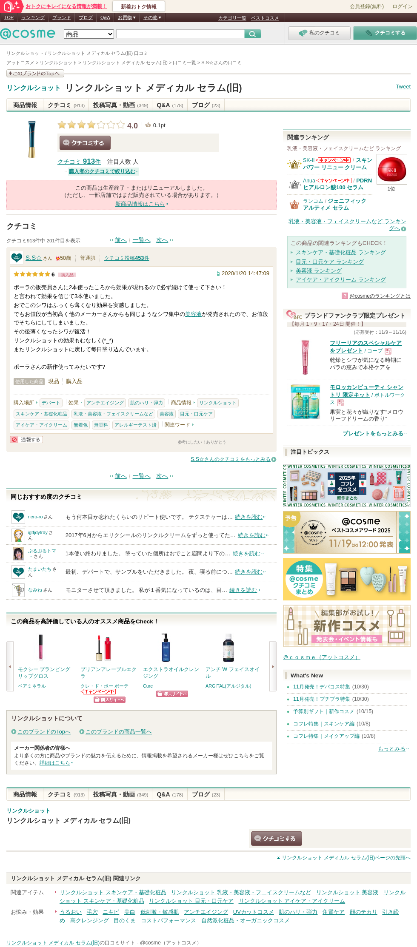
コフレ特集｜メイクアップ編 (326, 736)
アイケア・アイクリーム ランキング (341, 279)
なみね (35, 589)
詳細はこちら (55, 763)
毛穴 (92, 912)
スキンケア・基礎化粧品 (41, 413)
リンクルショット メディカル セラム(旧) (153, 87)
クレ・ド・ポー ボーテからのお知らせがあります (98, 691)
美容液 (193, 314)
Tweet (403, 86)
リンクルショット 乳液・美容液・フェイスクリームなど (241, 892)
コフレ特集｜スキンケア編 (323, 724)
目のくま (125, 920)
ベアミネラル (32, 685)
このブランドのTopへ (44, 731)
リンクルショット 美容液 (347, 892)
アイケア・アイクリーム (41, 424)
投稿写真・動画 (120, 105)
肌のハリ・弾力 (146, 402)
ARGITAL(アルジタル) (228, 685)
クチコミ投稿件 (126, 258)
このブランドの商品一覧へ (119, 731)
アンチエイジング (105, 402)
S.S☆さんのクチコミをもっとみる (231, 459)
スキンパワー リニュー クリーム (337, 163)
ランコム (313, 201)
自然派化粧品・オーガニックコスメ (245, 920)
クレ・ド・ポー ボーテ (104, 685)
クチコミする (85, 143)
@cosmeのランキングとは (380, 296)
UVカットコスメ (253, 912)
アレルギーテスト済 (135, 424)
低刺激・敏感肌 (159, 912)
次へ (162, 240)
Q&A (105, 17)
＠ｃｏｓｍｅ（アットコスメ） (321, 657)
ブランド (61, 17)
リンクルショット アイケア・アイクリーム (292, 901)
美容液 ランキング (319, 270)
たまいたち (39, 569)
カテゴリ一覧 (232, 17)
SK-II (308, 160)
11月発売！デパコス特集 (321, 687)
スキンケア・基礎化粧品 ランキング (341, 252)
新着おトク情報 (139, 7)
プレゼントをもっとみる (373, 433)
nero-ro (35, 516)
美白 (129, 912)
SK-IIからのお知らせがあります (333, 160)
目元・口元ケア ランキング (330, 262)
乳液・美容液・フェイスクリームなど (113, 413)
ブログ (86, 17)
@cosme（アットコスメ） (171, 943)
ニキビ (111, 912)
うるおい (71, 912)
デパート (51, 402)
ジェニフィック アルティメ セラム (334, 204)
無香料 (101, 424)
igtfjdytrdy (38, 532)
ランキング (33, 17)
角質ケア (334, 912)
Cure (148, 685)
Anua (309, 181)
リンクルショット (33, 88)
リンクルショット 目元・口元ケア (191, 901)
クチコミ (66, 105)
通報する (26, 439)
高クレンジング (89, 920)
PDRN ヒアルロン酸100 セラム (337, 184)
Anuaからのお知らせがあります (334, 180)
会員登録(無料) (367, 6)
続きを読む (249, 517)
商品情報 (25, 105)
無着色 (81, 424)
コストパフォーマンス (168, 920)
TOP (9, 17)
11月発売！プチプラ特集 (321, 699)
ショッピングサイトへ (110, 700)
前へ (121, 240)
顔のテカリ (363, 912)
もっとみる (392, 748)
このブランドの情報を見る (35, 73)
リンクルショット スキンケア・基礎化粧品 (113, 892)
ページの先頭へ (346, 858)
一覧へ (142, 240)
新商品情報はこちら (140, 204)
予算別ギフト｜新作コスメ (323, 711)
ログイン (402, 6)
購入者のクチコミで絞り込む (102, 171)
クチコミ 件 (79, 162)
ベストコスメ (265, 17)
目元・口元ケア (196, 413)
